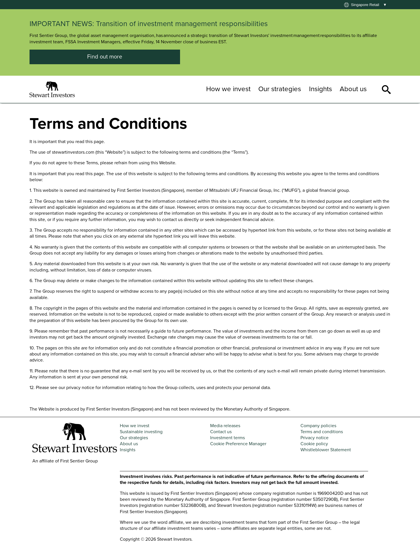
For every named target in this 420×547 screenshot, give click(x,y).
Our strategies (279, 89)
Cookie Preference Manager (238, 444)
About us (353, 89)
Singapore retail (365, 5)
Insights (320, 89)
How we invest (228, 89)
